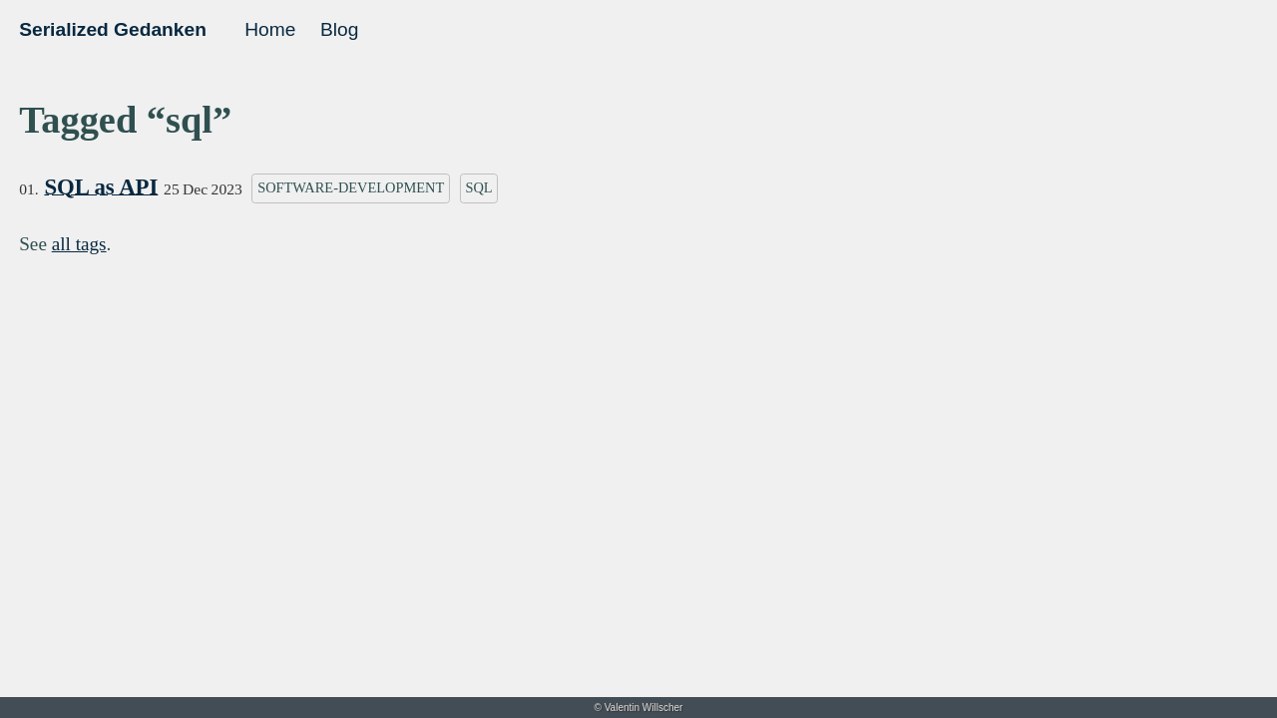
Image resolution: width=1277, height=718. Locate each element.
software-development (350, 187)
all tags (79, 243)
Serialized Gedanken (113, 29)
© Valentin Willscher (639, 707)
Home (269, 29)
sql (478, 187)
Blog (339, 29)
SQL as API (101, 187)
